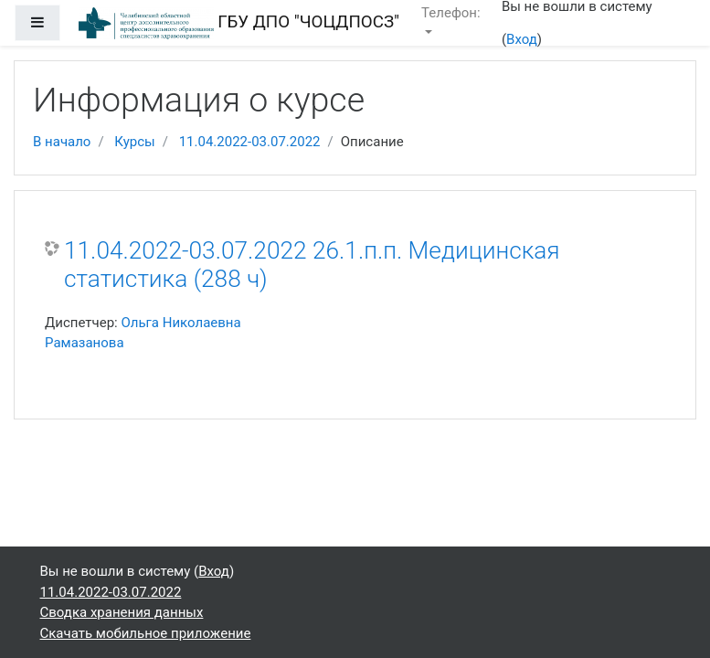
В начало (61, 141)
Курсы (134, 141)
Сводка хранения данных (122, 612)
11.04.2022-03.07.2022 (250, 141)
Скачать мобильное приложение (145, 633)
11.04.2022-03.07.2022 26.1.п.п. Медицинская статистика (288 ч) (312, 265)
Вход (521, 39)
